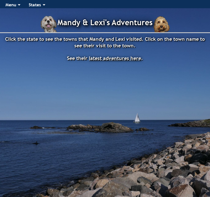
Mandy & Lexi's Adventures (105, 22)
